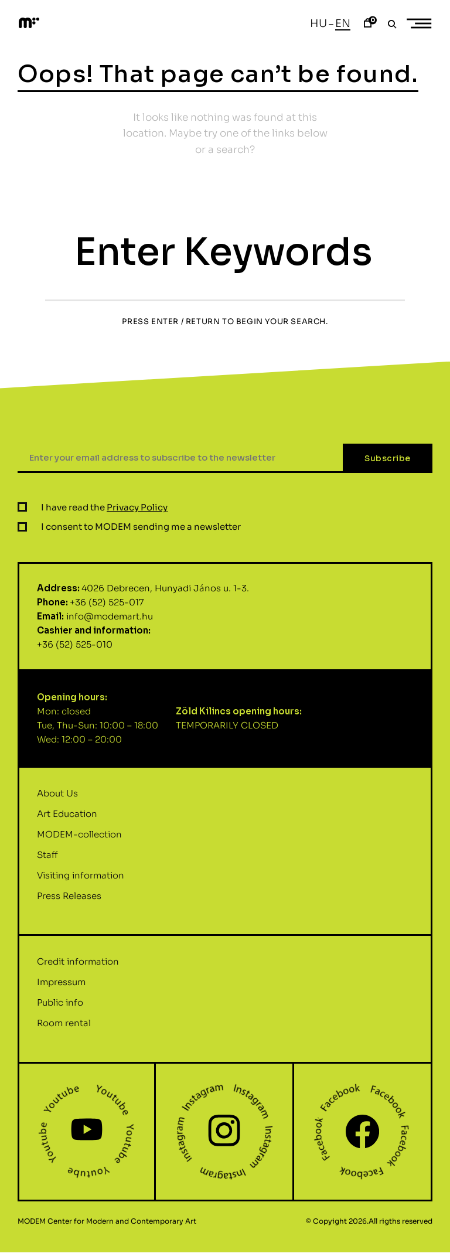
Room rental (64, 1080)
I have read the (104, 564)
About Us (57, 850)
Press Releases (69, 952)
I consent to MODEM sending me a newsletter (141, 584)
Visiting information (80, 932)
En (342, 23)
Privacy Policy (137, 564)
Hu (318, 23)
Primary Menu (423, 24)
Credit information (78, 1018)
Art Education (67, 870)
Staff (47, 911)
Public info (60, 1059)
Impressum (61, 1039)
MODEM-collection (79, 891)
